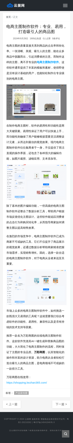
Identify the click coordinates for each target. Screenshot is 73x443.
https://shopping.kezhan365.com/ (26, 382)
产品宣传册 (21, 393)
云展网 (28, 419)
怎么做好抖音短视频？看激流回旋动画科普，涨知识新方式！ (36, 431)
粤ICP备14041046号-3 (44, 422)
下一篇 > (61, 404)
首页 (8, 17)
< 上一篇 (11, 404)
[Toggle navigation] (65, 5)
